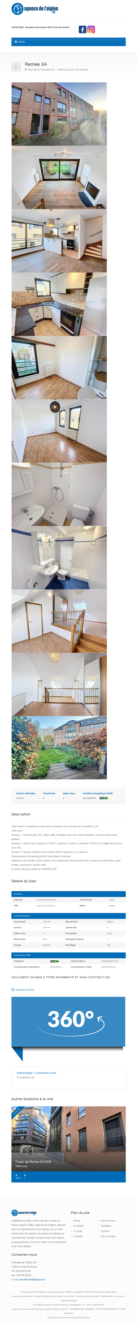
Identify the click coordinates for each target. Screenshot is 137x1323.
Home (77, 1220)
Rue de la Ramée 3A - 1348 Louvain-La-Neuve (57, 69)
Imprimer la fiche (22, 989)
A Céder (78, 1236)
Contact (105, 1231)
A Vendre (79, 1225)
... (12, 31)
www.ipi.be (119, 1296)
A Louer (78, 1231)
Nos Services (108, 1220)
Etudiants (106, 1225)
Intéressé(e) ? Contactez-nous (36, 1073)
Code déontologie (68, 1301)
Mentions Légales (74, 1292)
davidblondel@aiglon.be (32, 1279)
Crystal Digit (110, 1292)
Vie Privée (88, 1292)
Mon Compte (108, 1236)
